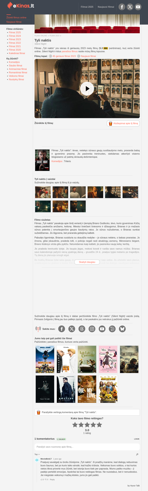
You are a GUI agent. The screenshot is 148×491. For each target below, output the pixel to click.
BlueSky (122, 329)
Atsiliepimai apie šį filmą (125, 123)
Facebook (122, 6)
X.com (130, 6)
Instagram (92, 329)
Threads (82, 329)
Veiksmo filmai (16, 76)
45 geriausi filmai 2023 (64, 56)
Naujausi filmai (106, 7)
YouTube (138, 6)
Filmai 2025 (87, 7)
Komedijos (14, 62)
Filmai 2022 (15, 43)
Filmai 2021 (15, 46)
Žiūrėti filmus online (16, 17)
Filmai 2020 (15, 50)
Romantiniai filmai (18, 72)
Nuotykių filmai (16, 79)
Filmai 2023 (15, 39)
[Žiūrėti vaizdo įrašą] (87, 89)
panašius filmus (70, 51)
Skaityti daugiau (87, 262)
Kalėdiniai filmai (17, 53)
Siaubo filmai (15, 65)
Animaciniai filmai (18, 69)
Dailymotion (112, 329)
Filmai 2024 (15, 36)
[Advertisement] (87, 137)
